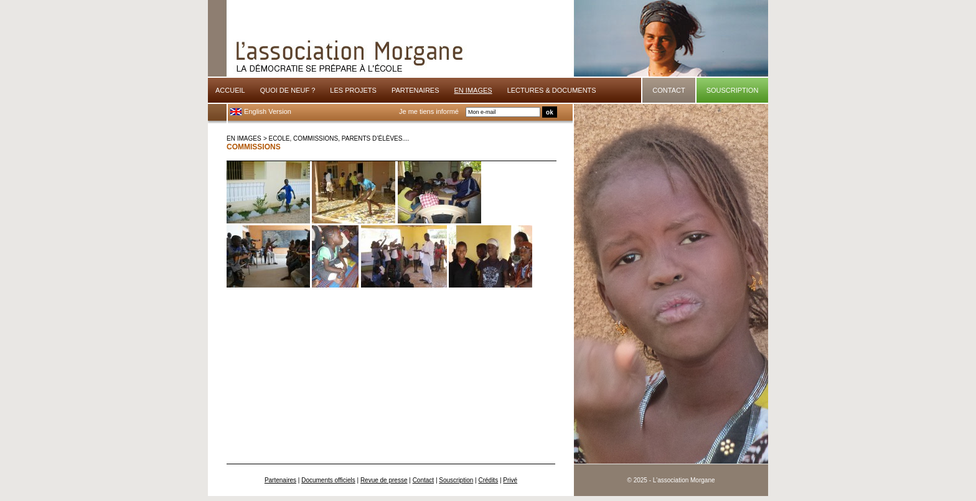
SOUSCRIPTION (732, 90)
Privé (510, 480)
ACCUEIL (230, 90)
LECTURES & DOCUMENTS (551, 90)
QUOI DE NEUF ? (288, 90)
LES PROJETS (353, 90)
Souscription (456, 480)
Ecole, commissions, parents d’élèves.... (339, 138)
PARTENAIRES (415, 90)
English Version (260, 111)
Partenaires (280, 480)
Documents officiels (328, 480)
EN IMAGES (244, 138)
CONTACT (668, 90)
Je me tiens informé (429, 111)
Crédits (488, 480)
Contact (423, 480)
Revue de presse (384, 480)
